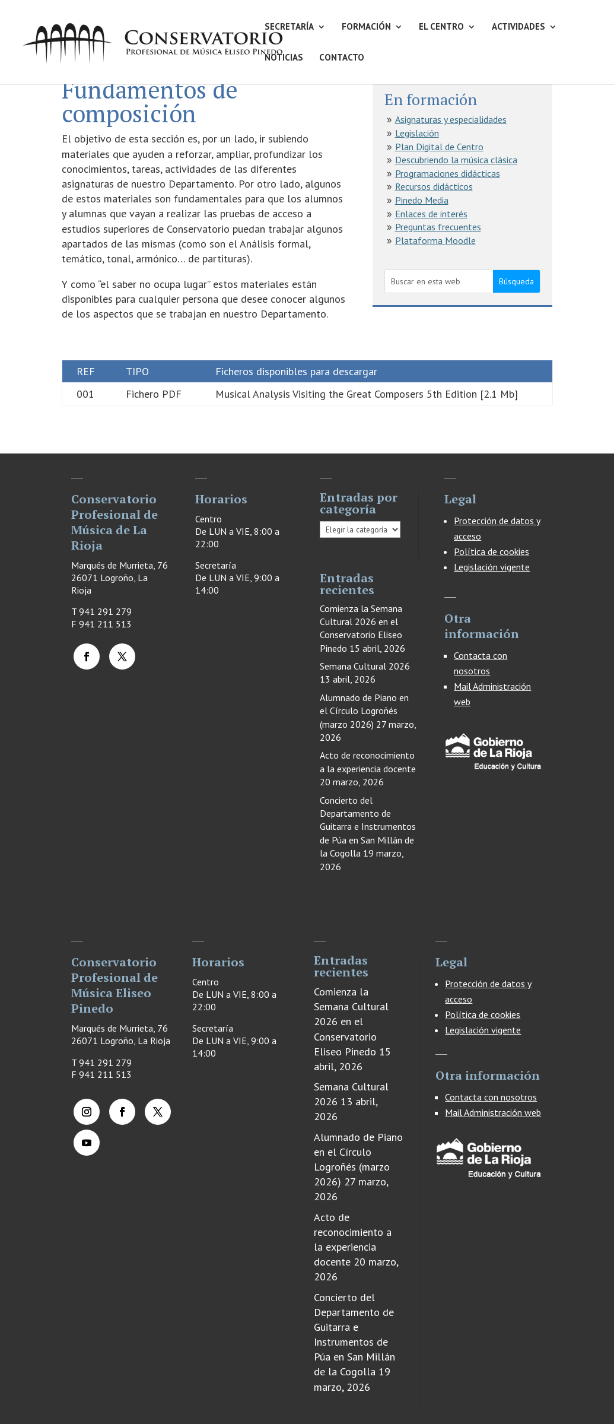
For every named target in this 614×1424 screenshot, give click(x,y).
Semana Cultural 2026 (365, 666)
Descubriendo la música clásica (456, 160)
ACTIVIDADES (518, 27)
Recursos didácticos (434, 186)
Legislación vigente (492, 567)
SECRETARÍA (289, 27)
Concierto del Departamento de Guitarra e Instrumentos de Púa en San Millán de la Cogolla (368, 827)
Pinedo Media (421, 200)
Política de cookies (491, 551)
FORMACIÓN (366, 27)
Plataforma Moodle (435, 240)
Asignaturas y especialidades (451, 119)
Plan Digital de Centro (439, 147)
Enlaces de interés (431, 214)
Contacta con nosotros (491, 1097)
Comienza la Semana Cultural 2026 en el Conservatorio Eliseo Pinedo (351, 1021)
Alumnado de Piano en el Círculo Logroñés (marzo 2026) (364, 711)
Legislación (417, 133)
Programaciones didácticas (447, 173)
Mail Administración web (493, 1112)
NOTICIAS (284, 58)
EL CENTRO (441, 27)
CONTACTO (341, 58)
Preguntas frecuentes (438, 227)
